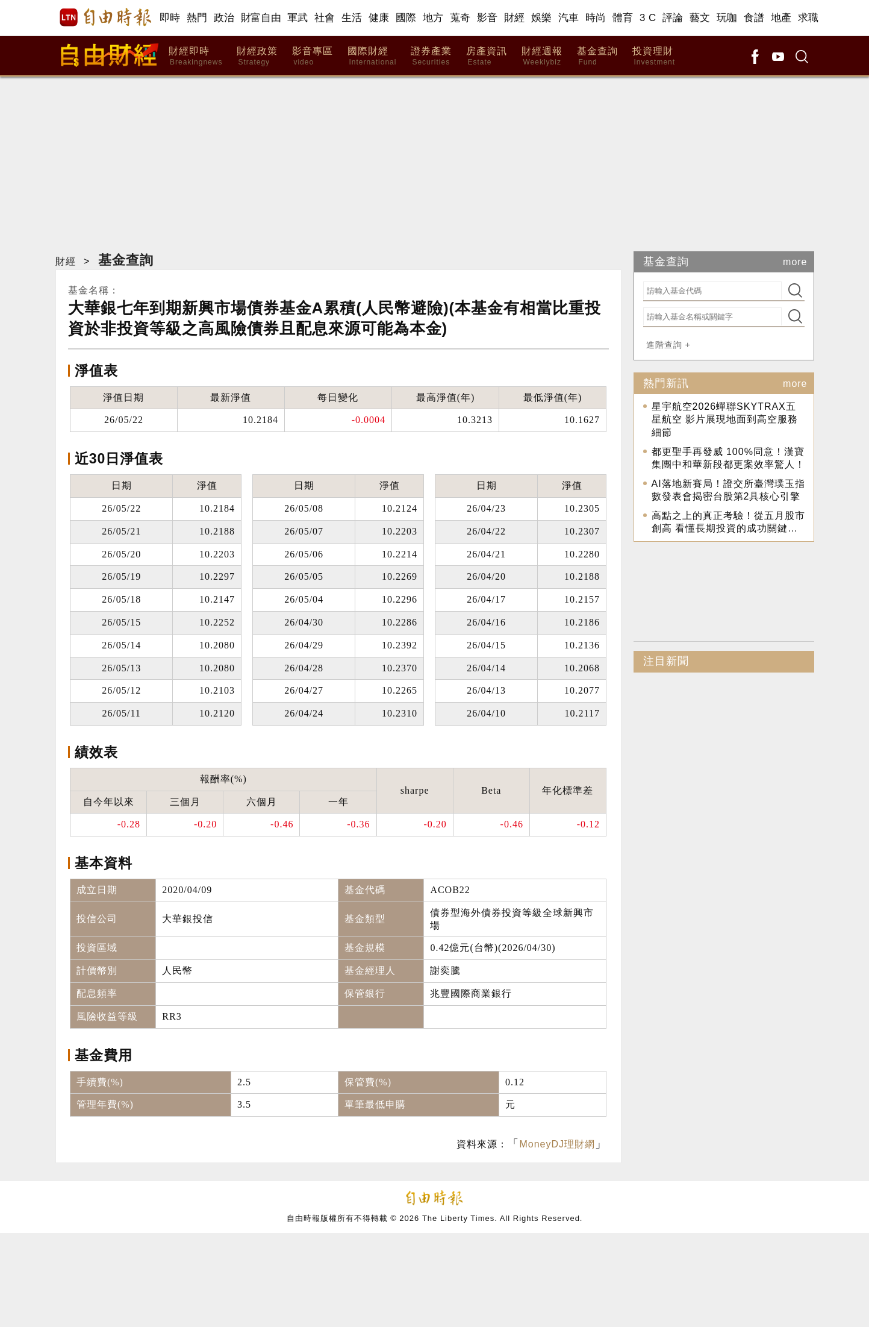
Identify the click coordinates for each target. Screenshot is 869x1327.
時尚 (595, 18)
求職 (808, 18)
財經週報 (542, 56)
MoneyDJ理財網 (557, 1144)
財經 (514, 18)
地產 (781, 18)
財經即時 (195, 56)
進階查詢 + (668, 345)
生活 (352, 18)
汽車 (568, 18)
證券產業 (431, 56)
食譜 (754, 18)
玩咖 (727, 18)
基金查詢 (597, 56)
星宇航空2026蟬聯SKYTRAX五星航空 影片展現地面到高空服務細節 (725, 419)
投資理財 (653, 56)
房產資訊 (486, 56)
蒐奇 (460, 18)
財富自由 (261, 18)
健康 (379, 18)
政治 (224, 18)
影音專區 (312, 56)
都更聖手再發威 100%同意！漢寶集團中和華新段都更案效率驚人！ (728, 458)
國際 (406, 18)
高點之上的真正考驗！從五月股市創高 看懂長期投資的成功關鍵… (728, 522)
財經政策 (257, 56)
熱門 (197, 18)
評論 (673, 18)
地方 (433, 18)
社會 (324, 18)
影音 (487, 18)
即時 (170, 18)
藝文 (700, 18)
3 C (648, 18)
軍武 (297, 18)
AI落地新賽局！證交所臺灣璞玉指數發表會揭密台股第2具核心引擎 (728, 490)
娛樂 (541, 18)
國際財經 (371, 56)
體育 (623, 18)
